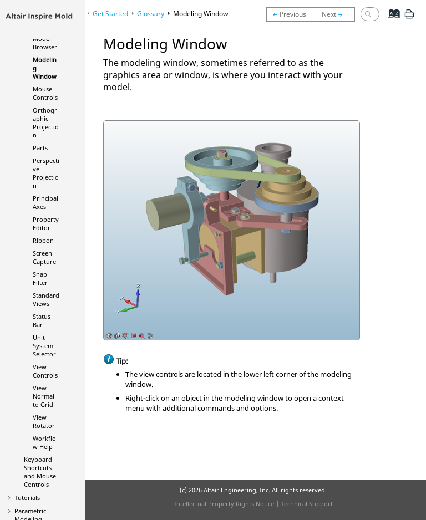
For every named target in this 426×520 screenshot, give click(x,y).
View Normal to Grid (43, 396)
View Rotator (44, 421)
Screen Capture (44, 257)
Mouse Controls (45, 93)
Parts (40, 148)
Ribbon (43, 240)
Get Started (110, 13)
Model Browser (45, 42)
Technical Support (307, 503)
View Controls (45, 371)
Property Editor (46, 223)
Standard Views (46, 299)
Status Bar (41, 320)
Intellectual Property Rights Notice (224, 503)
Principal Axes (45, 202)
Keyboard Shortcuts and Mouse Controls (40, 471)
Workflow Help (44, 442)
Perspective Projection (46, 173)
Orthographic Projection (46, 122)
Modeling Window (200, 13)
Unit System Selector (44, 345)
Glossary (150, 13)
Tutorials (27, 497)
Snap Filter (40, 278)
